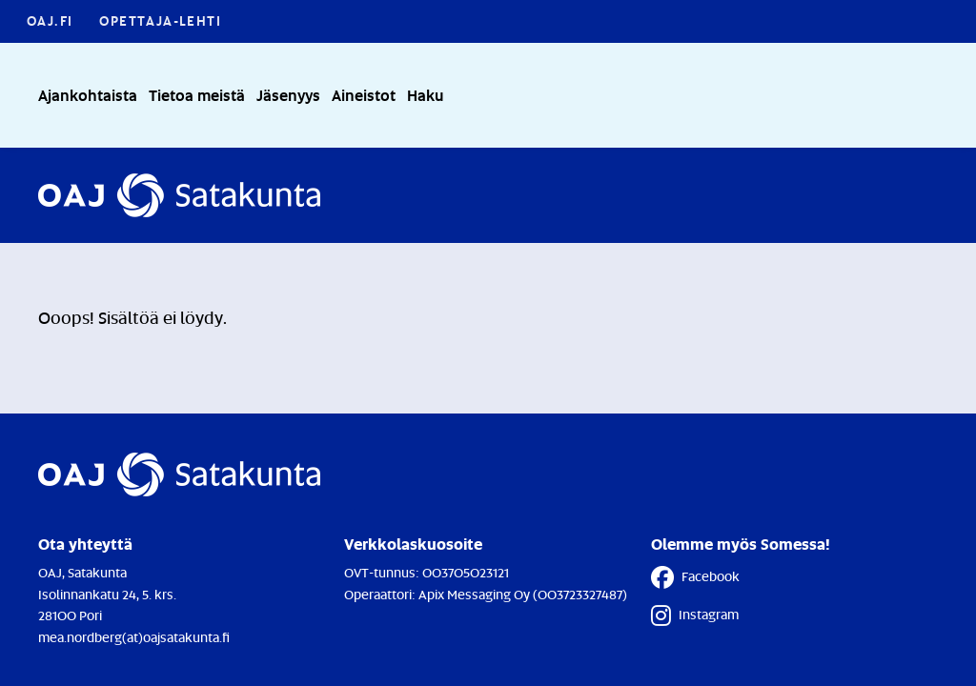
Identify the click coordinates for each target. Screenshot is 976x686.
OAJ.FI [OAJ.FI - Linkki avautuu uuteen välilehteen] (49, 20)
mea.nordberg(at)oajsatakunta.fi (134, 637)
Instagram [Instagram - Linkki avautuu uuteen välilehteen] (695, 615)
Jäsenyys (288, 95)
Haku (425, 95)
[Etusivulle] (179, 195)
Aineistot (364, 95)
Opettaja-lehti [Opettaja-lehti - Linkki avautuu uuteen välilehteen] (160, 20)
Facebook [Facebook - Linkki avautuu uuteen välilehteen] (695, 577)
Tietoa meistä (197, 95)
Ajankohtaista (87, 95)
